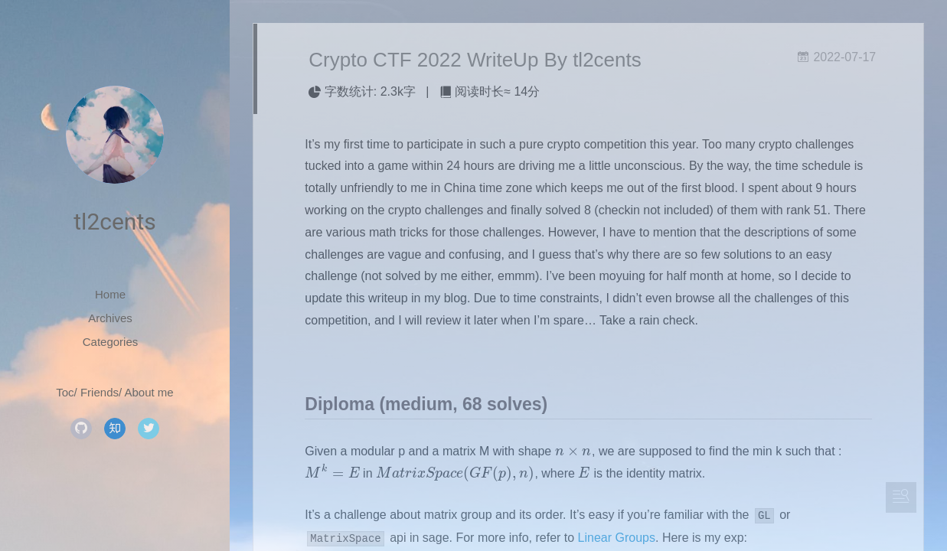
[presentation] (573, 451)
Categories (111, 341)
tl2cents (114, 221)
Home (110, 294)
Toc (64, 392)
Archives (110, 317)
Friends (99, 392)
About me (149, 392)
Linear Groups (616, 537)
